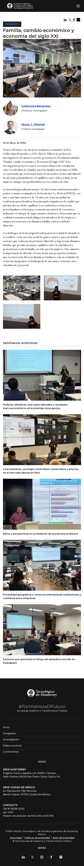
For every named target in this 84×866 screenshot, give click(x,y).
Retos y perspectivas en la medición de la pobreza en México (40, 533)
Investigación (11, 739)
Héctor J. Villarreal (33, 124)
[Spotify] (61, 857)
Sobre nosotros (12, 745)
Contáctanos (11, 751)
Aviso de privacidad (63, 837)
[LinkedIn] (23, 857)
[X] (32, 857)
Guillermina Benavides (36, 106)
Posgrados (9, 733)
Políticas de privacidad (37, 837)
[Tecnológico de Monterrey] (42, 692)
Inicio (6, 727)
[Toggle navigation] (78, 6)
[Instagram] (42, 857)
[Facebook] (51, 857)
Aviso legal (16, 837)
